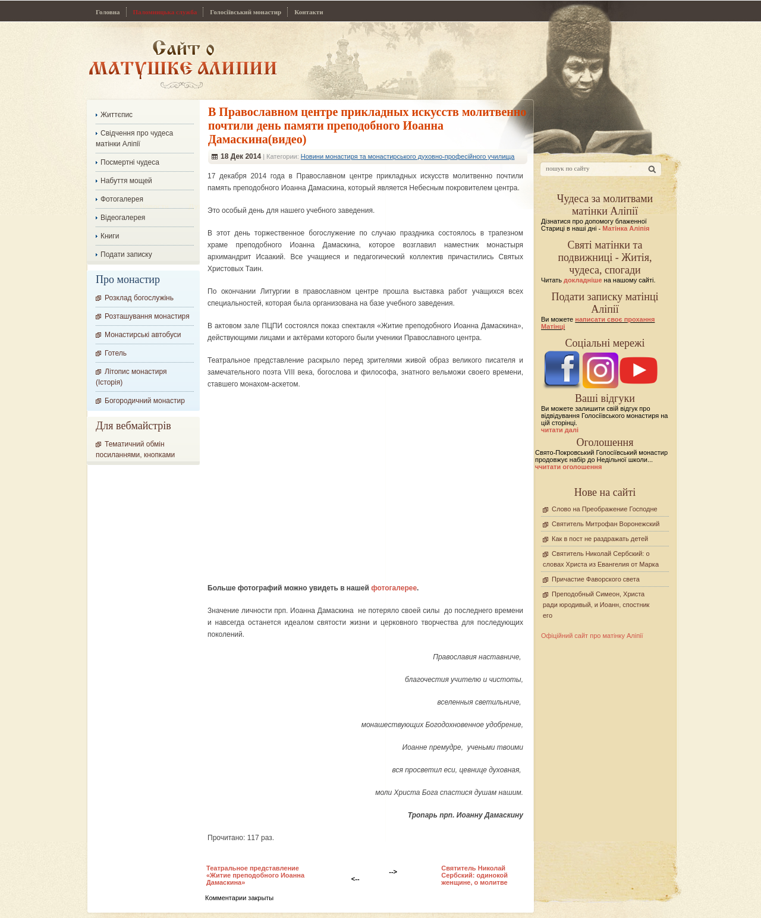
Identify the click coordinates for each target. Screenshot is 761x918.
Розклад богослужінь (139, 298)
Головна (108, 11)
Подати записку (126, 254)
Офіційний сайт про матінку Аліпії (592, 635)
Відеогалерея (122, 217)
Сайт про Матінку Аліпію (182, 64)
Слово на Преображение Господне (605, 509)
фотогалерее (394, 588)
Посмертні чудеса (129, 162)
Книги (109, 236)
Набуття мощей (126, 181)
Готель (116, 353)
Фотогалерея (121, 199)
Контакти (308, 11)
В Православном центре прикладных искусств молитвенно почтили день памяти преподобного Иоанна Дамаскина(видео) (367, 125)
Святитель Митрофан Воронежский (605, 523)
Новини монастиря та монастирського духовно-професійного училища (408, 156)
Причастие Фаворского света (596, 579)
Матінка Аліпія (625, 228)
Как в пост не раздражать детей (600, 538)
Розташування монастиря (147, 316)
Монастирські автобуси (143, 335)
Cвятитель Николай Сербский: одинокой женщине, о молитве (474, 875)
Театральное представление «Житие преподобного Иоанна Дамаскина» (255, 875)
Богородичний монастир (145, 401)
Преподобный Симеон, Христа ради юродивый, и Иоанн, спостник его (596, 604)
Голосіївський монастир (245, 11)
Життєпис (116, 115)
